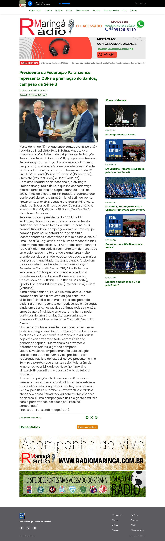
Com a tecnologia (137, 536)
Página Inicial (35, 10)
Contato (48, 10)
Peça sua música (111, 10)
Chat (124, 10)
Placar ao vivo (82, 10)
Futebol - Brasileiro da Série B (33, 95)
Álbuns (133, 10)
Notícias (59, 10)
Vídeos (69, 10)
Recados (96, 10)
